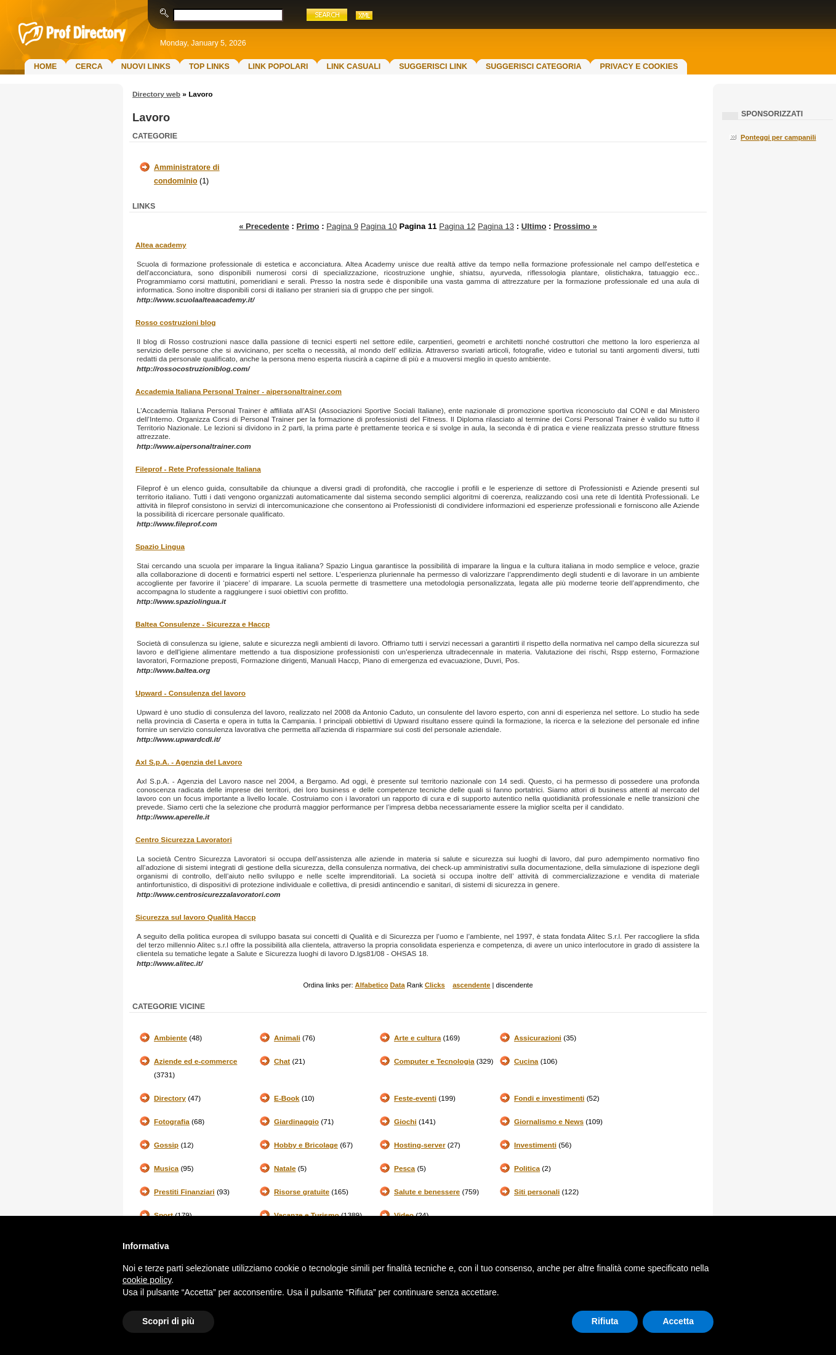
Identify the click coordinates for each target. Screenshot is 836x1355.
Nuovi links (146, 66)
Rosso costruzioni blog (175, 322)
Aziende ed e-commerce (195, 1061)
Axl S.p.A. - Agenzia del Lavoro (188, 762)
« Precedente (264, 226)
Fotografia (172, 1121)
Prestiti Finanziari (184, 1192)
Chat (282, 1061)
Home (45, 66)
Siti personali (537, 1192)
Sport (163, 1215)
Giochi (405, 1121)
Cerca (88, 66)
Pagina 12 (457, 226)
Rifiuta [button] (605, 1321)
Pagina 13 (496, 226)
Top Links (209, 66)
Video (404, 1215)
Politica (527, 1168)
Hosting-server (419, 1145)
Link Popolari (278, 66)
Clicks (435, 985)
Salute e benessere (427, 1192)
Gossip (166, 1145)
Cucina (526, 1061)
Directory (170, 1098)
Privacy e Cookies (639, 66)
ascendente (471, 985)
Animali (287, 1038)
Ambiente (170, 1038)
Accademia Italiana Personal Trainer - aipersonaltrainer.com (238, 391)
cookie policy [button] (147, 1280)
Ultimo (534, 226)
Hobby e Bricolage (306, 1145)
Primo (307, 226)
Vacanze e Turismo (306, 1215)
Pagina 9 (342, 226)
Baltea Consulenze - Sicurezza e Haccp (202, 624)
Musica (166, 1168)
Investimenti (535, 1145)
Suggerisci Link (433, 66)
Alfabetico (371, 985)
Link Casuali (353, 66)
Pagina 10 (379, 226)
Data (397, 985)
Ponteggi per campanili (778, 137)
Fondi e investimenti (549, 1098)
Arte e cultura (417, 1038)
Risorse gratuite (301, 1192)
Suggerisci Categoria (533, 66)
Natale (285, 1168)
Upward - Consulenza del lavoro (190, 693)
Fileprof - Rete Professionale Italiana (198, 469)
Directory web (156, 94)
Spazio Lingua (160, 546)
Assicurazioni (537, 1038)
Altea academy (161, 245)
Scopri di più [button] (168, 1321)
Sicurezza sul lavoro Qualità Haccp (195, 917)
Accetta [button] (678, 1321)
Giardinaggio (296, 1121)
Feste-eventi (415, 1098)
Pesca (404, 1168)
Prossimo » (575, 226)
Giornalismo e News (549, 1121)
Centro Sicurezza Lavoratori (183, 839)
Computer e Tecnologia (434, 1061)
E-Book (286, 1098)
